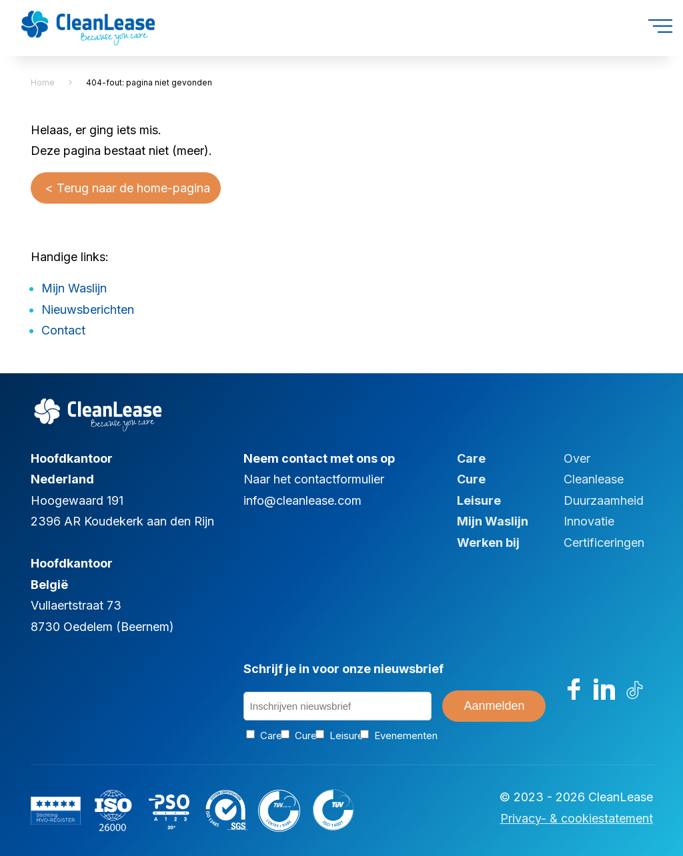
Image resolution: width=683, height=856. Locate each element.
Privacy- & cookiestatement (576, 818)
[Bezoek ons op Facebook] (574, 689)
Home (43, 82)
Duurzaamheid (604, 500)
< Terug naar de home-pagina (125, 188)
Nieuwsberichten (87, 309)
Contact (63, 330)
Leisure (479, 500)
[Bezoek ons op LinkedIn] (604, 689)
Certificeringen (604, 543)
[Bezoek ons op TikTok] (635, 689)
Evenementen (395, 735)
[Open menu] (660, 26)
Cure (471, 479)
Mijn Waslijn (74, 288)
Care (471, 458)
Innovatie (589, 521)
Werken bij (488, 543)
